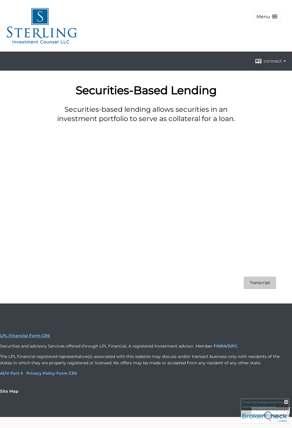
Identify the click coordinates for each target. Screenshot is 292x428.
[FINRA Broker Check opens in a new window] (265, 411)
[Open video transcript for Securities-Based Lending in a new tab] (260, 283)
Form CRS (66, 373)
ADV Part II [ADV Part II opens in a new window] (11, 373)
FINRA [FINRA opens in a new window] (220, 346)
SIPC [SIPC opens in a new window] (232, 346)
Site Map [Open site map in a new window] (9, 391)
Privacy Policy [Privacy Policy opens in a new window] (40, 373)
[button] (266, 17)
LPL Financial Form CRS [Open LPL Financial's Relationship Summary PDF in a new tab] (25, 335)
